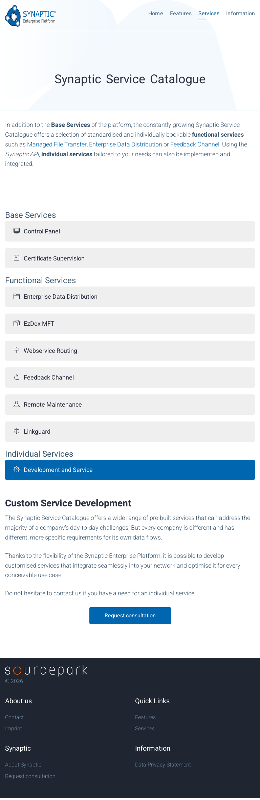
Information (240, 13)
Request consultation (130, 616)
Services (208, 13)
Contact (14, 717)
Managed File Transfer (57, 144)
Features (181, 13)
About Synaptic (23, 765)
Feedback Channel (194, 144)
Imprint (13, 729)
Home (155, 13)
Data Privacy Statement (163, 765)
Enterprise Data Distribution (125, 144)
